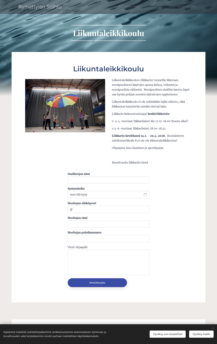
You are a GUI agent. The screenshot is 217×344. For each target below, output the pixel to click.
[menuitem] (176, 7)
